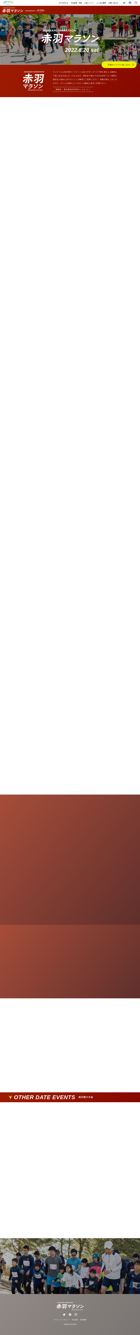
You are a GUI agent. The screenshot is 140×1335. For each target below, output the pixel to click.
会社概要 (83, 1320)
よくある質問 (101, 3)
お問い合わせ (113, 3)
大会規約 (75, 1320)
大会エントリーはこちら (121, 65)
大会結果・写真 (76, 3)
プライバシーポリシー (62, 1320)
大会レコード (89, 3)
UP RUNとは (63, 3)
